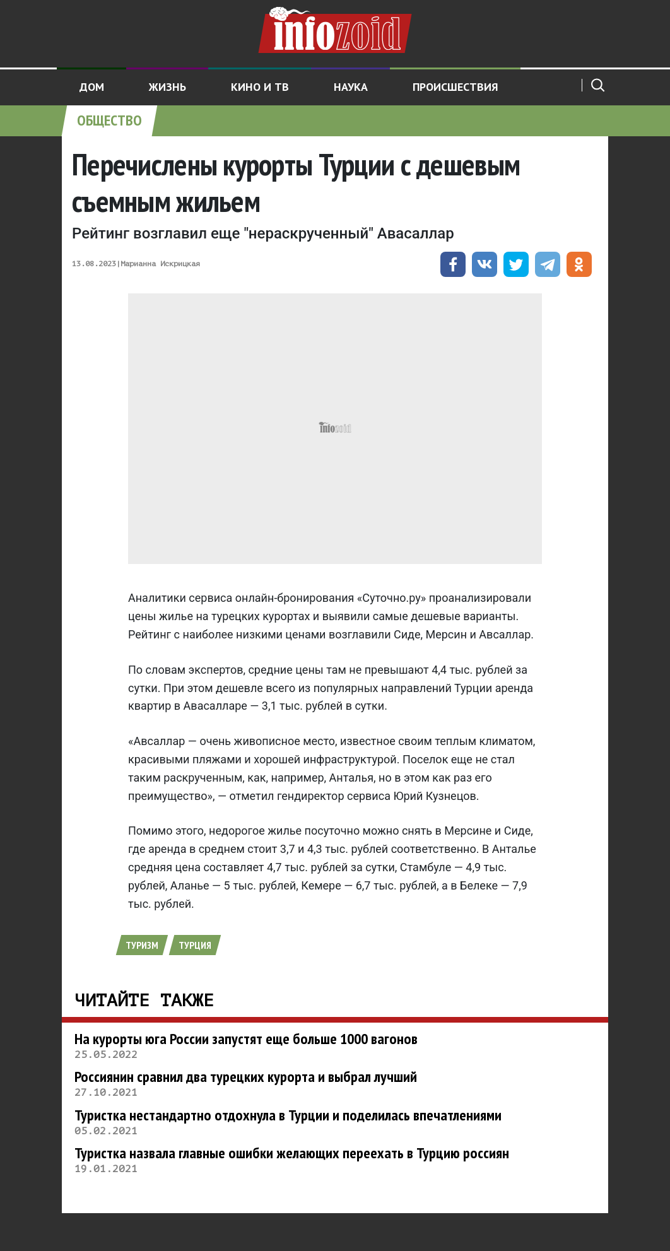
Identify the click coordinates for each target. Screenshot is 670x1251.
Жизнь (167, 86)
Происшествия (455, 86)
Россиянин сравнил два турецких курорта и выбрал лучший (245, 1076)
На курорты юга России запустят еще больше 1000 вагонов (246, 1038)
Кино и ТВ (260, 86)
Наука (351, 86)
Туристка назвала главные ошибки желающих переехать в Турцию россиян (291, 1153)
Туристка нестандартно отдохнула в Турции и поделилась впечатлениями (288, 1115)
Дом (91, 86)
